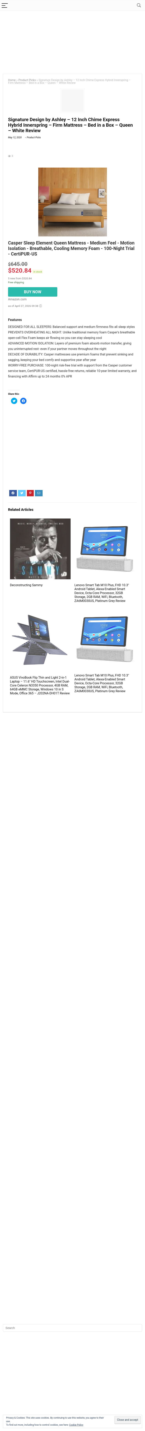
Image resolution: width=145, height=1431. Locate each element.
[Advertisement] (72, 40)
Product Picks (27, 80)
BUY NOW (32, 292)
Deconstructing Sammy (26, 585)
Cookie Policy (76, 1425)
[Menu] (4, 5)
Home (12, 80)
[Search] (139, 5)
